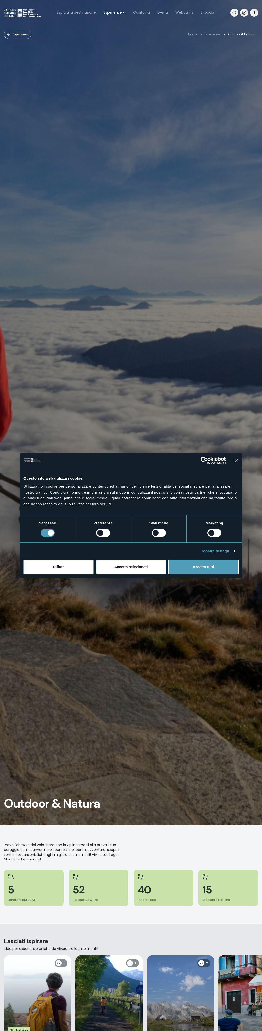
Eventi (162, 12)
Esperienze (113, 12)
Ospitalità (141, 12)
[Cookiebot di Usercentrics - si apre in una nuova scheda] (204, 460)
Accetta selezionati (131, 567)
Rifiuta (59, 567)
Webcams (184, 12)
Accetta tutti (203, 567)
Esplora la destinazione (76, 12)
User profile (244, 13)
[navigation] (254, 13)
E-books (208, 12)
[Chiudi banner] (237, 460)
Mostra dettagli (215, 551)
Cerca (234, 13)
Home (192, 34)
